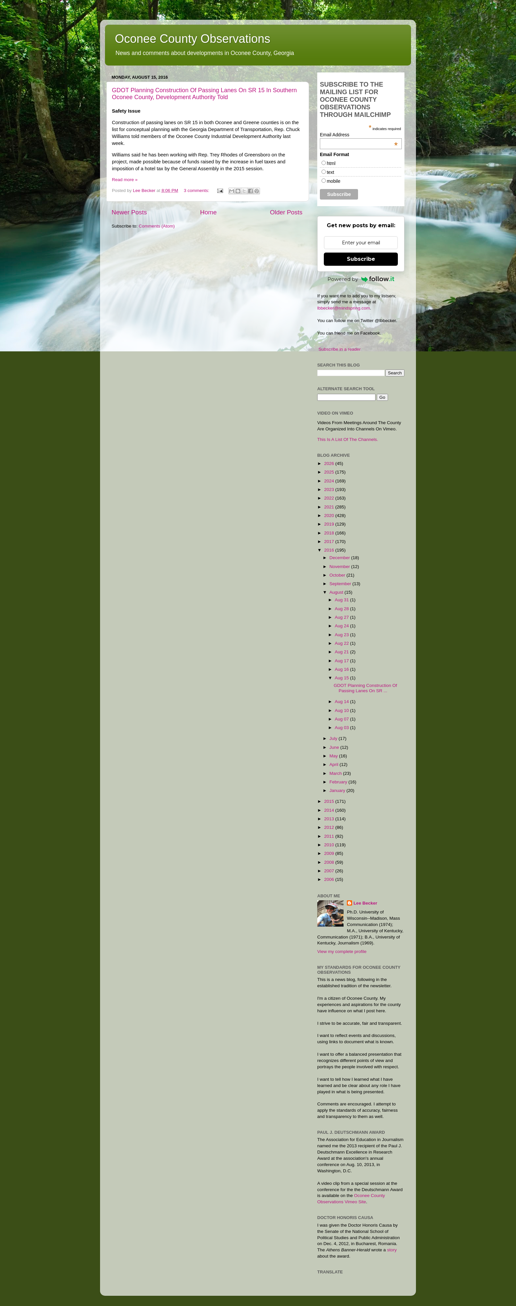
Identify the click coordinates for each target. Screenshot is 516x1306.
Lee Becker (365, 903)
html (331, 163)
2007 (329, 870)
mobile (333, 181)
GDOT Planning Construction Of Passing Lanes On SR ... (365, 688)
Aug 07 (342, 719)
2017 (329, 541)
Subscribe (361, 259)
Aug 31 (342, 599)
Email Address (359, 134)
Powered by (361, 279)
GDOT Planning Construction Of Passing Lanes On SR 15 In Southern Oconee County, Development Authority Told (204, 93)
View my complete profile (342, 951)
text (330, 172)
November (340, 566)
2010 (329, 844)
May (334, 755)
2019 (329, 524)
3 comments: (197, 190)
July (334, 738)
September (340, 583)
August (337, 592)
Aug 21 (342, 651)
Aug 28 (342, 608)
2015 (329, 801)
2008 (329, 862)
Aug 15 (342, 677)
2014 (329, 810)
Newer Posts (129, 212)
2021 (329, 506)
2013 (329, 818)
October (338, 575)
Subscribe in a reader (340, 349)
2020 (329, 515)
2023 (329, 489)
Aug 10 (342, 710)
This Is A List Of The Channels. (347, 439)
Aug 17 (342, 660)
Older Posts (286, 212)
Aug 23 (342, 634)
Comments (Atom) (157, 226)
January (338, 790)
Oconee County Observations (192, 38)
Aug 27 (342, 617)
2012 (329, 827)
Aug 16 (342, 669)
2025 (329, 472)
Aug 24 (342, 625)
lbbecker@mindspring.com (343, 308)
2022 (329, 498)
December (340, 557)
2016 (329, 550)
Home (208, 212)
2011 (329, 836)
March (336, 773)
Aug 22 (342, 643)
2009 (329, 853)
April (334, 764)
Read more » (125, 179)
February (338, 781)
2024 (329, 480)
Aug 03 (342, 727)
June (334, 747)
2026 (329, 463)
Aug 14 (342, 701)
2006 (329, 879)
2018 (329, 533)
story (392, 1249)
